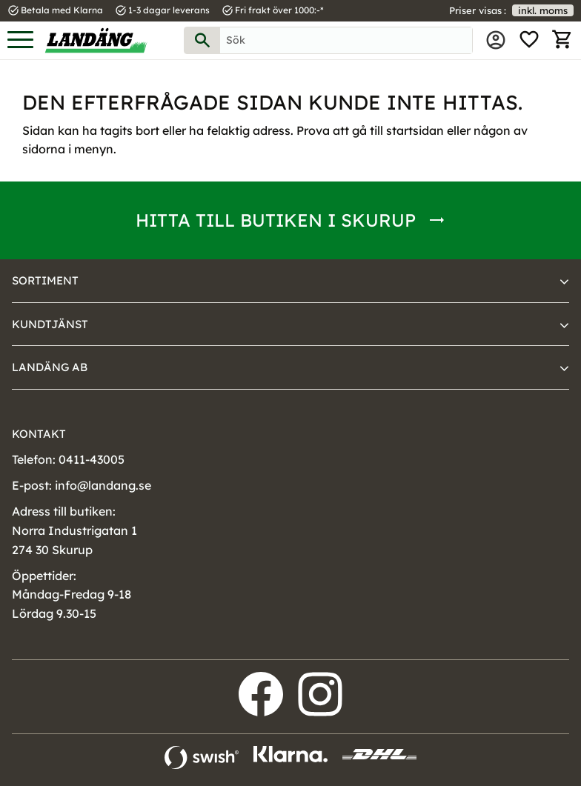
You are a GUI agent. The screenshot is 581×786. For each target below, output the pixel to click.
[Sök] (202, 40)
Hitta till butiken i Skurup (276, 220)
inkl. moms (543, 10)
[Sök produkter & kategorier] (346, 40)
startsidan (415, 130)
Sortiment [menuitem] (45, 280)
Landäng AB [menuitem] (49, 367)
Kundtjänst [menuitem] (50, 324)
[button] (20, 40)
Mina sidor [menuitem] (496, 40)
